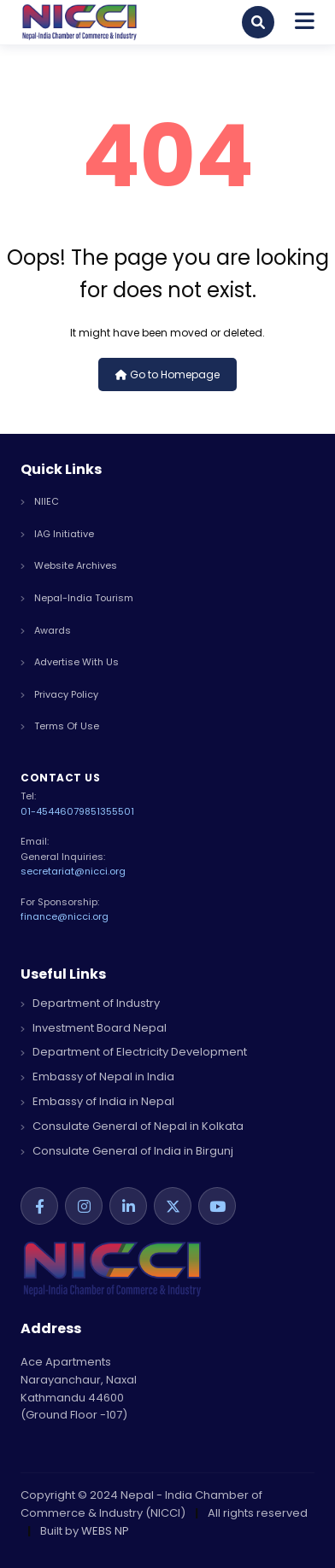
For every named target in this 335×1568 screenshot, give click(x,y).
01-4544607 (50, 811)
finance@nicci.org (65, 916)
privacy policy (59, 694)
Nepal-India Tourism (77, 598)
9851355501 (106, 811)
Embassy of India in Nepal (97, 1101)
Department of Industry (90, 1003)
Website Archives (69, 565)
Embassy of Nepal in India (97, 1076)
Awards (46, 630)
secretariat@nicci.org (73, 871)
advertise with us (70, 662)
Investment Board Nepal (94, 1028)
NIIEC (40, 501)
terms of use (60, 726)
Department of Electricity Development (134, 1052)
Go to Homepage (167, 374)
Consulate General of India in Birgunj (127, 1151)
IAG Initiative (57, 534)
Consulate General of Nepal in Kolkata (132, 1126)
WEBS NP (105, 1531)
